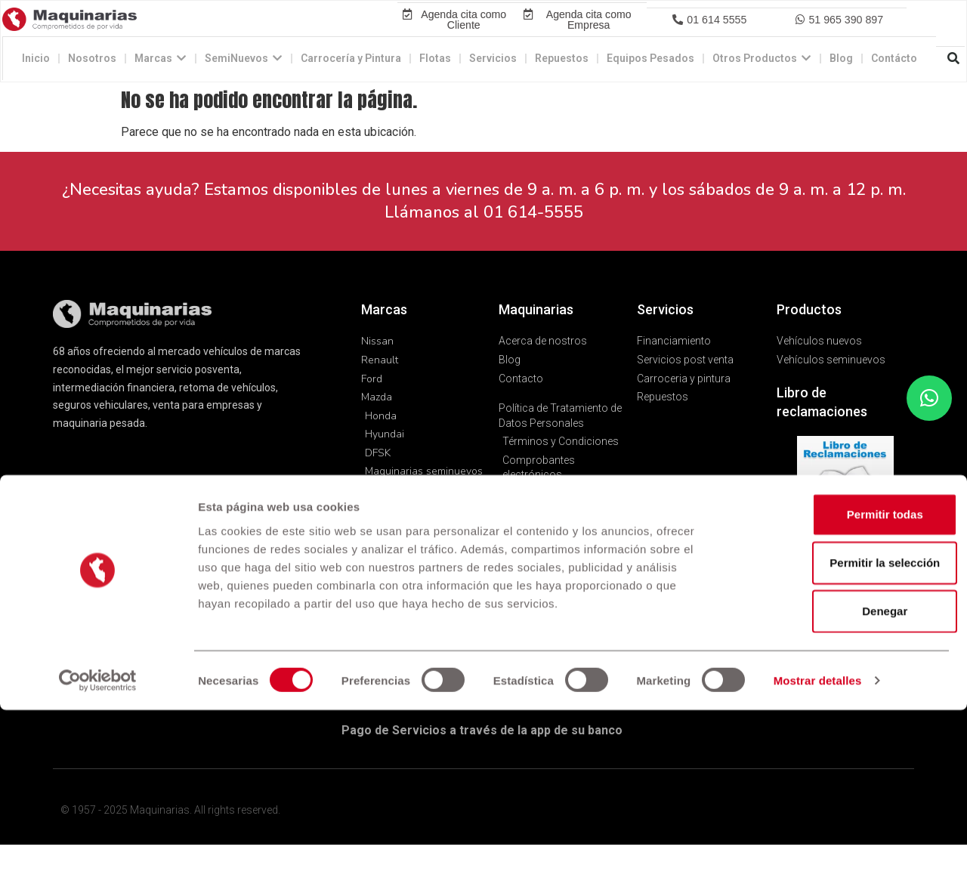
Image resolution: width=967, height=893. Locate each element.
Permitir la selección (841, 745)
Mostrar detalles (818, 863)
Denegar (841, 793)
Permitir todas (841, 697)
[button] (709, 44)
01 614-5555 (533, 261)
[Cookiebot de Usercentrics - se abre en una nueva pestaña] (98, 863)
